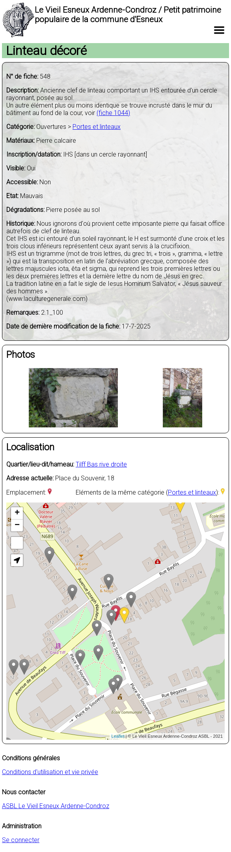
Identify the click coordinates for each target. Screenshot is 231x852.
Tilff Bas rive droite (101, 464)
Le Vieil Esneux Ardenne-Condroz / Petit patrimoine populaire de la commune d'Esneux (128, 14)
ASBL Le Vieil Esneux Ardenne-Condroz (55, 806)
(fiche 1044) (113, 113)
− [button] (17, 525)
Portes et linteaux (97, 126)
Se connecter (20, 840)
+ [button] (17, 513)
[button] (17, 560)
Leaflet (118, 736)
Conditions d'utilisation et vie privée (50, 772)
